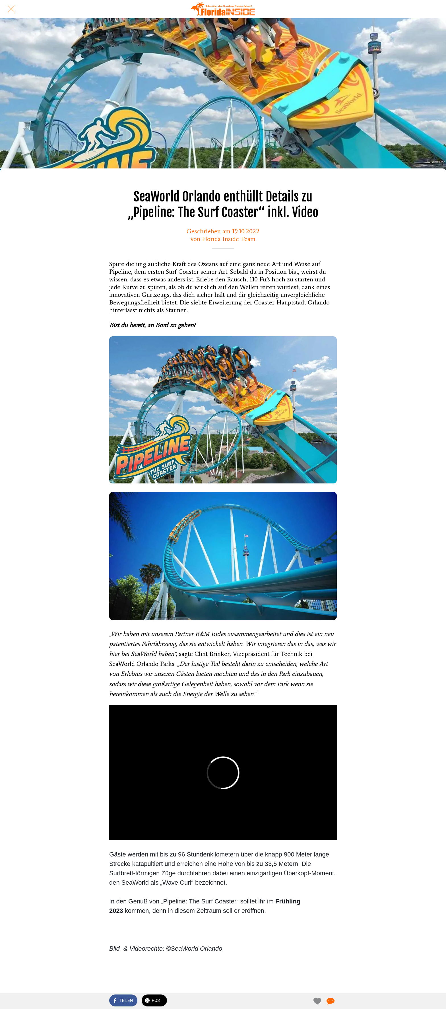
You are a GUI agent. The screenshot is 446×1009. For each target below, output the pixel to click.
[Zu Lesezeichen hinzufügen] (316, 1001)
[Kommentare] (330, 1001)
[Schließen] (11, 9)
